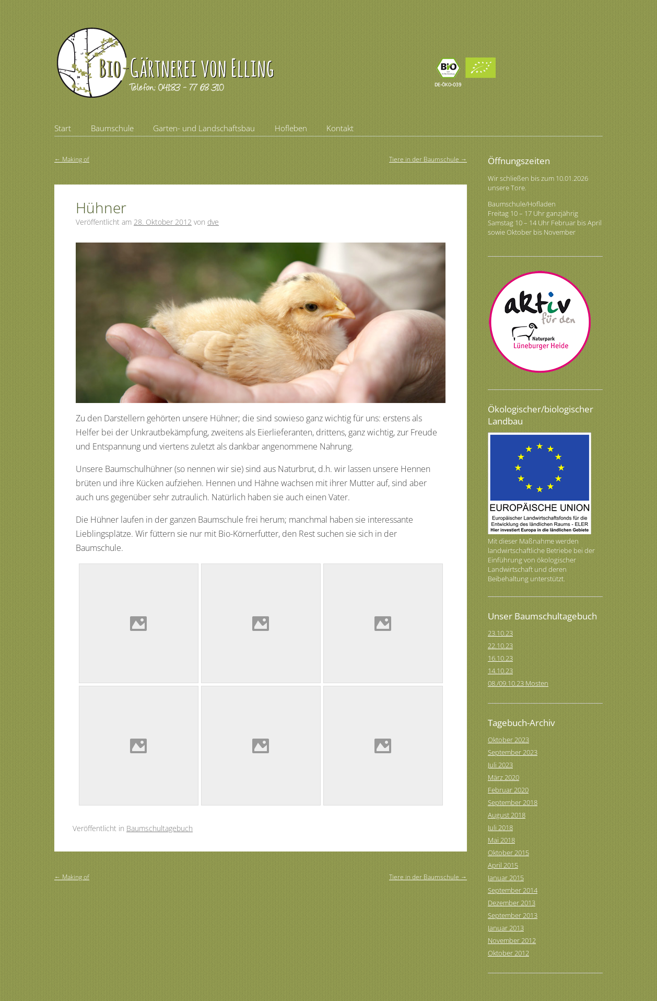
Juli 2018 (500, 827)
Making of (71, 159)
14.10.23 (500, 670)
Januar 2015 (506, 877)
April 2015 (503, 865)
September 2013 (512, 915)
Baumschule (112, 128)
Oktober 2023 (508, 739)
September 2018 (512, 802)
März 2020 (503, 777)
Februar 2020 (508, 790)
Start (62, 128)
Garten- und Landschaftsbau (204, 128)
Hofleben (291, 128)
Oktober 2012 (508, 953)
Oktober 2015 (508, 852)
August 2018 (506, 815)
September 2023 (512, 752)
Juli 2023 (500, 764)
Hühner (101, 207)
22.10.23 (500, 645)
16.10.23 (500, 658)
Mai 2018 (501, 840)
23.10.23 (500, 633)
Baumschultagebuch (159, 828)
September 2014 (512, 890)
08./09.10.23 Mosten (518, 683)
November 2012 (512, 940)
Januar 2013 (506, 928)
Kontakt (340, 128)
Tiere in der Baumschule (428, 159)
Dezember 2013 (511, 902)
